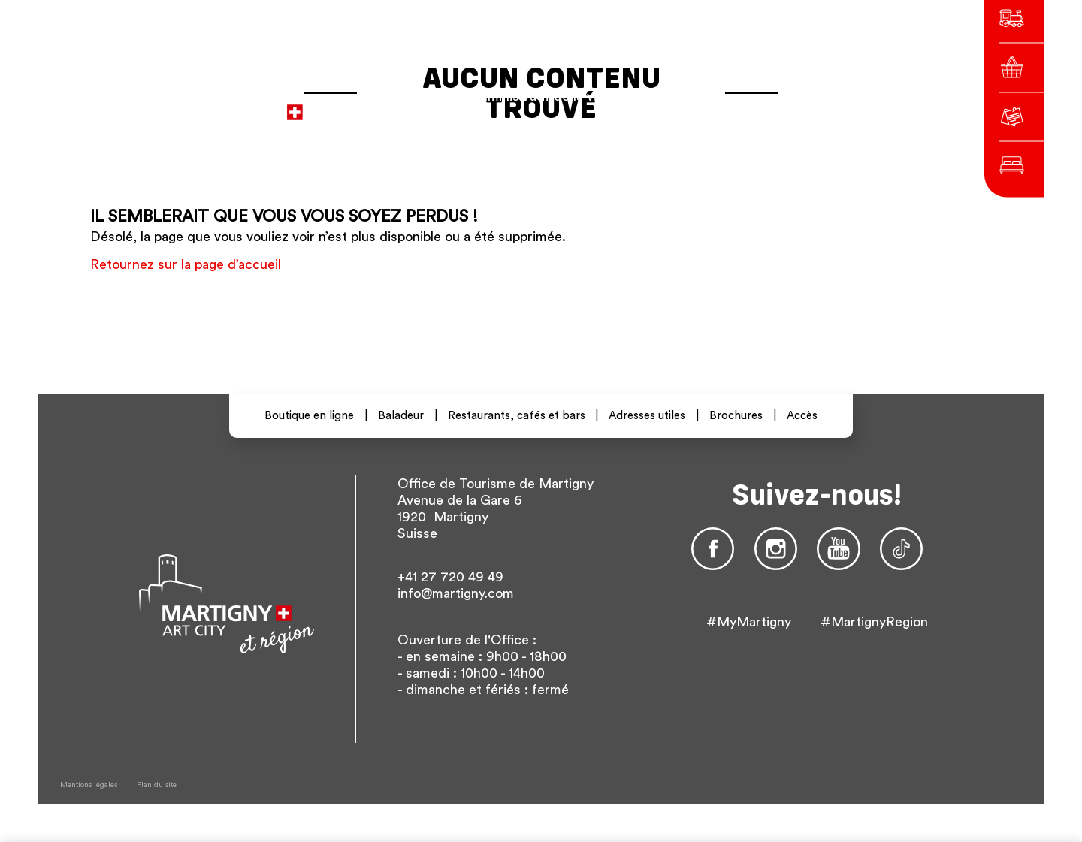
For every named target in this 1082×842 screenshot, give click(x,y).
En (771, 104)
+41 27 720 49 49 (450, 577)
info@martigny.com (455, 593)
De (747, 104)
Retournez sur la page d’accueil (185, 264)
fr (724, 104)
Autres (810, 104)
